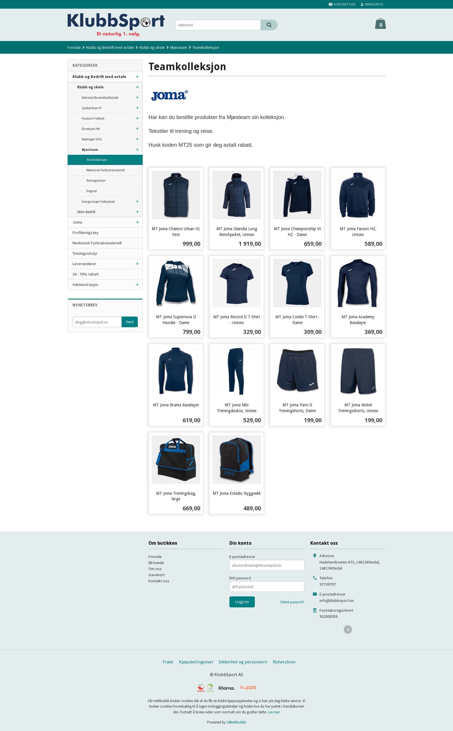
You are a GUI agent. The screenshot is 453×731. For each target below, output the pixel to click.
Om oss (155, 568)
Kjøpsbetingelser (196, 662)
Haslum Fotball (93, 118)
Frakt (168, 662)
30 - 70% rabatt (86, 274)
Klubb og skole (90, 87)
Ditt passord (240, 578)
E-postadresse (242, 556)
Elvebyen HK (91, 129)
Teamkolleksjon (97, 160)
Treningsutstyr (95, 180)
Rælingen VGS (92, 139)
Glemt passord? (292, 602)
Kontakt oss (158, 580)
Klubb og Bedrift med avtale (99, 76)
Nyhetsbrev (284, 662)
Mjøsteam (90, 149)
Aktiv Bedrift (86, 211)
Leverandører (84, 263)
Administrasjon (85, 284)
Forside (74, 47)
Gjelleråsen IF (92, 108)
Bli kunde (156, 562)
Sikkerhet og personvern (243, 662)
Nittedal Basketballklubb (100, 97)
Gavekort (156, 574)
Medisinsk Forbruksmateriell (105, 170)
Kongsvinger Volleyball (98, 201)
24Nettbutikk (236, 722)
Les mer (274, 712)
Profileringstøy (86, 232)
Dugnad (91, 191)
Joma (77, 222)
